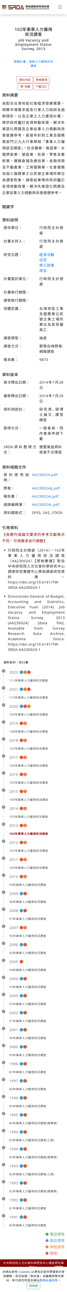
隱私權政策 (50, 1280)
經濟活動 (46, 254)
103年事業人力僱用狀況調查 (28, 817)
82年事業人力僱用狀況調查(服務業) (33, 1191)
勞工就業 (46, 265)
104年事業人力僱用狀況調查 (28, 800)
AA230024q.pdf (46, 488)
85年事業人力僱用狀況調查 (27, 1106)
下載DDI (41, 86)
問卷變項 (41, 80)
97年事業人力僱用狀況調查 (27, 919)
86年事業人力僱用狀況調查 (27, 1089)
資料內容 (24, 80)
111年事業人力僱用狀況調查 (28, 680)
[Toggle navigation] (60, 7)
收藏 (25, 86)
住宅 (43, 260)
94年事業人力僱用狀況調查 (27, 970)
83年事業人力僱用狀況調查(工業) (31, 1140)
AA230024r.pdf (45, 496)
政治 (43, 270)
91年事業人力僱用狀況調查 (27, 1021)
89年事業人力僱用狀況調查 (27, 1055)
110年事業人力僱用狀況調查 (28, 697)
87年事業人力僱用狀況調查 (27, 1072)
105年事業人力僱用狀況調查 (28, 783)
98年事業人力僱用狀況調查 (27, 902)
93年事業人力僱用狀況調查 (27, 987)
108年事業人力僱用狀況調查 (28, 732)
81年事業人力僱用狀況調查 (27, 1208)
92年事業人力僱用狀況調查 (27, 1004)
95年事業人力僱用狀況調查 (27, 953)
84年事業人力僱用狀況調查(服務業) (33, 1123)
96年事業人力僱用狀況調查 (27, 936)
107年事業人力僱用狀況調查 (28, 749)
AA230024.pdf (45, 474)
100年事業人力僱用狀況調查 (28, 868)
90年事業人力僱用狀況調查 (27, 1038)
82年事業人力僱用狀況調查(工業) (31, 1174)
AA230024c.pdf (45, 504)
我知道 (33, 1286)
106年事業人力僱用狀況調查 (28, 766)
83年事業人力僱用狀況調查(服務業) (33, 1157)
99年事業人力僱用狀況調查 (27, 885)
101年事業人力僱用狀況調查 (28, 851)
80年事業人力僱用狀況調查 (27, 1225)
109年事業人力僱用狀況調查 (28, 714)
